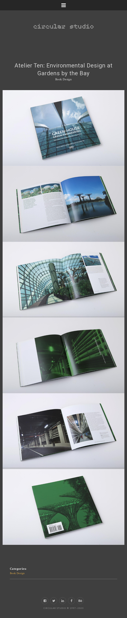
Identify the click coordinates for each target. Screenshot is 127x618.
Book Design (63, 79)
